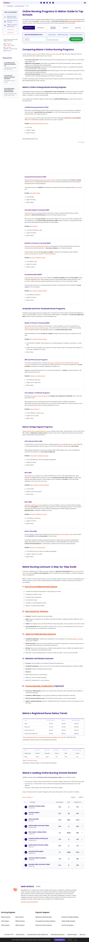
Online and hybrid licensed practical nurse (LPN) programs (40, 180)
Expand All (73, 797)
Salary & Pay (65, 27)
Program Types (40, 27)
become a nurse (36, 54)
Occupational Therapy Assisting (45, 921)
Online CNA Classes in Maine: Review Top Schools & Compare (9, 90)
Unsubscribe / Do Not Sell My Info (37, 934)
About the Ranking (27, 797)
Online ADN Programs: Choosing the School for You (10, 64)
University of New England (36, 851)
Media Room (42, 938)
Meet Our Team (11, 29)
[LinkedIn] (47, 3)
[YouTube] (44, 3)
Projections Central (32, 760)
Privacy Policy (20, 934)
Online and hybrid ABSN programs (34, 277)
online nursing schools (74, 21)
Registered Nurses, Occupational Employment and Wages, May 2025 (45, 737)
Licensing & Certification (53, 27)
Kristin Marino (8, 47)
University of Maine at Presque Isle (38, 838)
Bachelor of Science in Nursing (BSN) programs (37, 246)
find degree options (54, 54)
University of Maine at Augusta (37, 857)
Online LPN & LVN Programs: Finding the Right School (9, 77)
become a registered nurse (32, 253)
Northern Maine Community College (39, 825)
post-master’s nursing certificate (38, 396)
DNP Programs (19, 925)
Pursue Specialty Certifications (39, 686)
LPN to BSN (73, 444)
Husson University (34, 819)
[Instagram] (41, 3)
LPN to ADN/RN (63, 444)
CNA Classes (5, 921)
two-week (64, 118)
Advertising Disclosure (58, 934)
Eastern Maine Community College (38, 844)
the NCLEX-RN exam (50, 253)
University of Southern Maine (37, 806)
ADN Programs (5, 917)
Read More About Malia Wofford (29, 902)
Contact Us (31, 938)
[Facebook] (50, 3)
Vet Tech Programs (68, 925)
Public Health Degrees (68, 921)
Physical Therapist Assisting (70, 917)
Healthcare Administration (43, 917)
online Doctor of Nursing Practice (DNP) (57, 362)
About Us (82, 934)
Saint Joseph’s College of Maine (38, 832)
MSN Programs (20, 921)
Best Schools (78, 27)
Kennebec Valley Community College (39, 864)
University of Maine (34, 812)
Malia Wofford (9, 43)
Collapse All (81, 797)
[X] (53, 3)
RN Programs (19, 917)
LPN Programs (5, 925)
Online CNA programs (30, 118)
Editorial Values (11, 32)
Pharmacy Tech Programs (43, 925)
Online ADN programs (30, 213)
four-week (72, 118)
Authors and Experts (55, 938)
